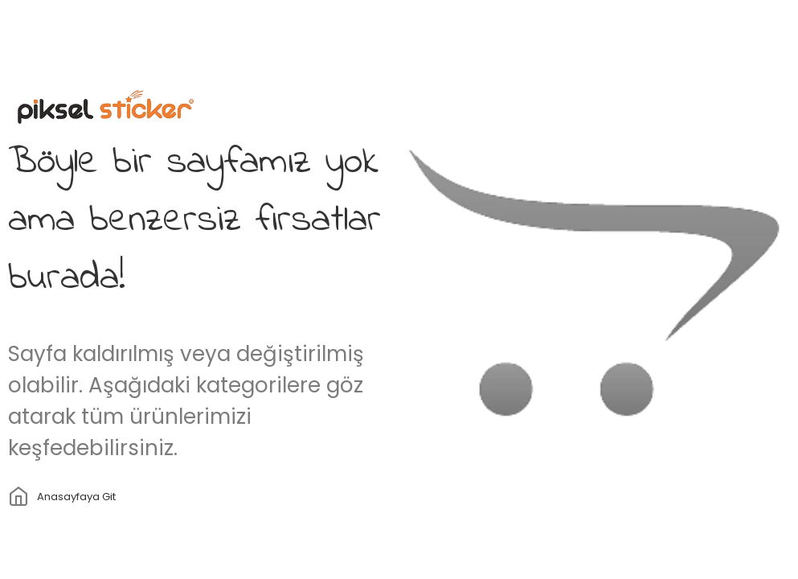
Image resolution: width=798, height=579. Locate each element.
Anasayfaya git (76, 496)
